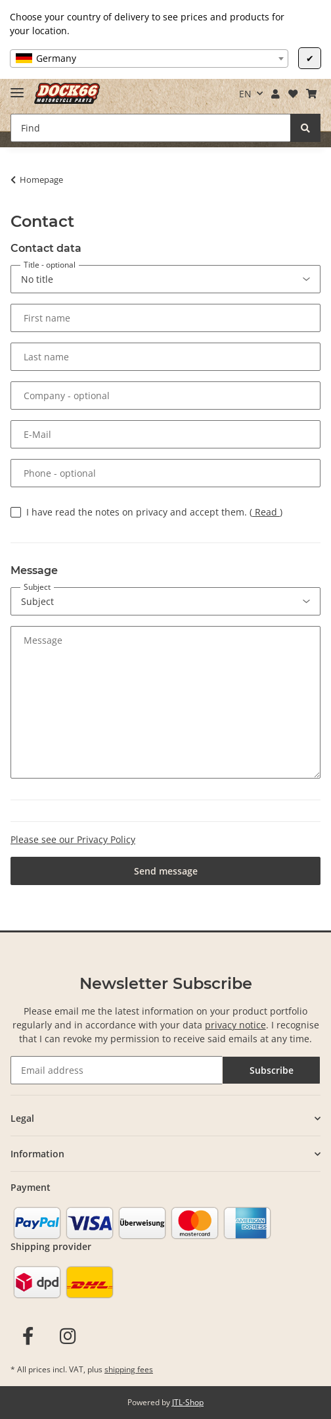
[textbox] (149, 58)
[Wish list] (292, 94)
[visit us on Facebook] (28, 1336)
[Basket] (310, 94)
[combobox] (149, 58)
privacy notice (235, 1025)
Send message (166, 871)
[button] (275, 94)
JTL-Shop (188, 1402)
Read (266, 512)
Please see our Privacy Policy (73, 839)
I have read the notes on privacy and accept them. (154, 512)
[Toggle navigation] (17, 87)
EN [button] (245, 93)
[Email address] (117, 1070)
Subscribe (272, 1070)
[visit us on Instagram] (68, 1336)
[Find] (151, 128)
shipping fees (128, 1369)
